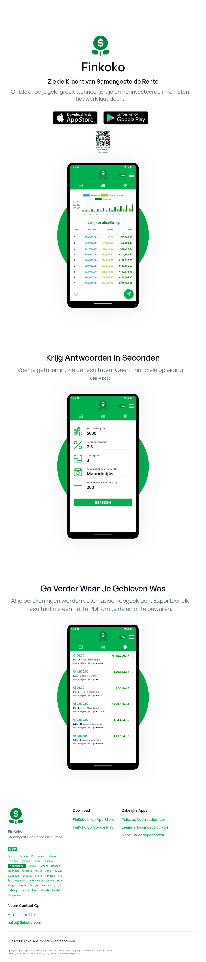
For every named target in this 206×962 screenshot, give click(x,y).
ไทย (10, 880)
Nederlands (17, 865)
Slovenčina (36, 880)
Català (45, 890)
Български (14, 875)
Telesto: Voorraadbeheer (143, 819)
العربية (58, 870)
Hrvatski (50, 875)
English (12, 856)
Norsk (22, 885)
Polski (36, 861)
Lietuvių (12, 890)
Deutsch (13, 861)
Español (23, 856)
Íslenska (24, 890)
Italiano (51, 856)
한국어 (38, 870)
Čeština (27, 870)
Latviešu (57, 890)
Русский (25, 861)
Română (43, 865)
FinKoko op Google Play (93, 827)
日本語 (32, 865)
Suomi (39, 875)
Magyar (12, 885)
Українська (21, 880)
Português (37, 856)
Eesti (35, 890)
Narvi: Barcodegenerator (143, 835)
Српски (50, 880)
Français (48, 861)
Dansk (48, 870)
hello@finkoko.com (24, 922)
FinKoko (25, 941)
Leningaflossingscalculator (144, 827)
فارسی (57, 885)
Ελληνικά (27, 875)
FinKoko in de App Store (93, 819)
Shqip (60, 880)
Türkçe (33, 885)
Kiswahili (46, 885)
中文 (60, 875)
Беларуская (14, 895)
